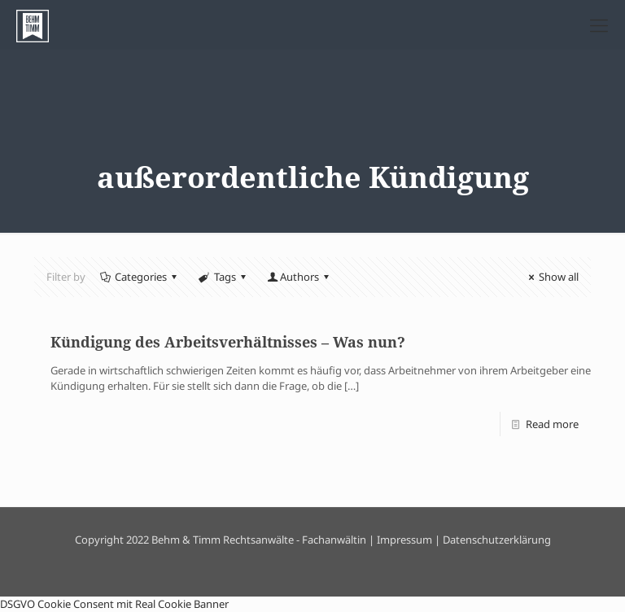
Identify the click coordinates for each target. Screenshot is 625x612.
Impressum (404, 539)
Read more (552, 424)
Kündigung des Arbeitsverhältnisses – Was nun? (227, 342)
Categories (139, 276)
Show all (551, 276)
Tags (223, 276)
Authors (299, 276)
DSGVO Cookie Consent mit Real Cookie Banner (114, 604)
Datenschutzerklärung (497, 539)
